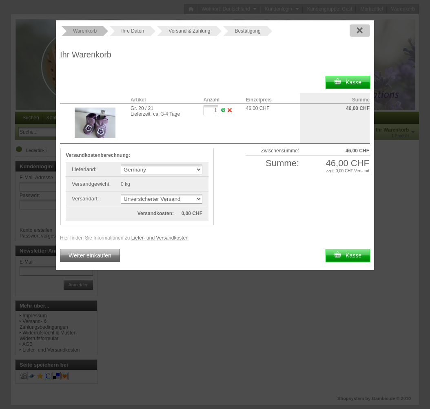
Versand (361, 171)
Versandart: (85, 199)
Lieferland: (84, 169)
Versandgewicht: (91, 184)
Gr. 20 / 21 (142, 108)
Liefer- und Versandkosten (159, 238)
